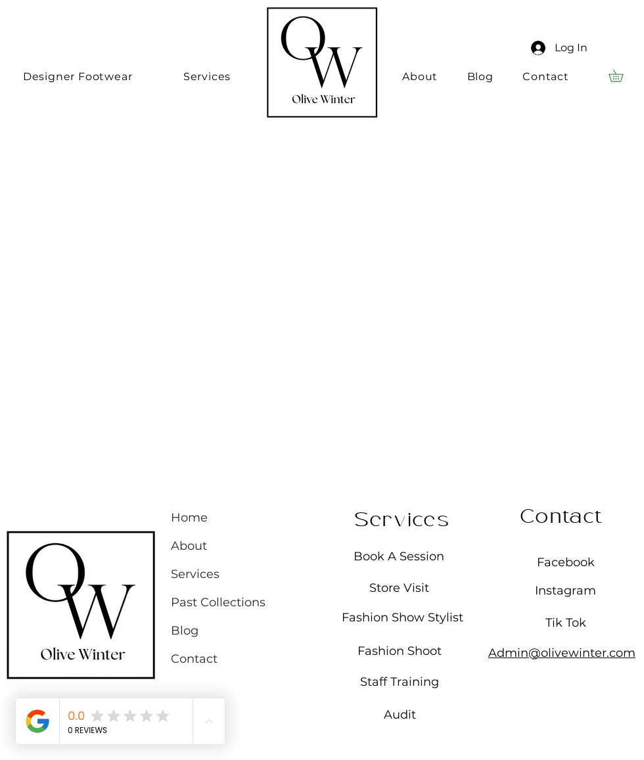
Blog (184, 630)
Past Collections (218, 602)
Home (189, 517)
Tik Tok (565, 622)
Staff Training (399, 682)
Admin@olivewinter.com (561, 653)
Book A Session (399, 556)
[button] (622, 75)
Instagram (565, 590)
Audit (400, 714)
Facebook (566, 562)
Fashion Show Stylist (402, 617)
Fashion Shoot (399, 651)
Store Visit (399, 588)
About (189, 546)
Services (195, 574)
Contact (194, 659)
